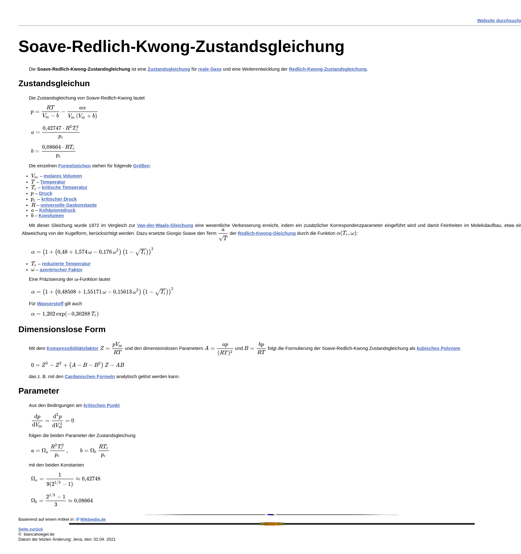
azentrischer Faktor (61, 269)
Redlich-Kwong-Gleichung (267, 233)
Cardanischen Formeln (90, 376)
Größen (141, 165)
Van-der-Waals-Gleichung (165, 225)
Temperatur (53, 181)
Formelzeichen (74, 165)
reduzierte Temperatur (66, 263)
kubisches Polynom (438, 348)
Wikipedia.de (93, 519)
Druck (45, 193)
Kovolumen (51, 215)
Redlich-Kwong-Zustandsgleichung (328, 69)
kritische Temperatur (64, 187)
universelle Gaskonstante (69, 205)
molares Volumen (63, 175)
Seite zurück (30, 529)
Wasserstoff (50, 303)
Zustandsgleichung (169, 69)
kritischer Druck (59, 199)
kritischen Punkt (102, 405)
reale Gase (210, 69)
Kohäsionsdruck (57, 210)
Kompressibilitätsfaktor (73, 348)
